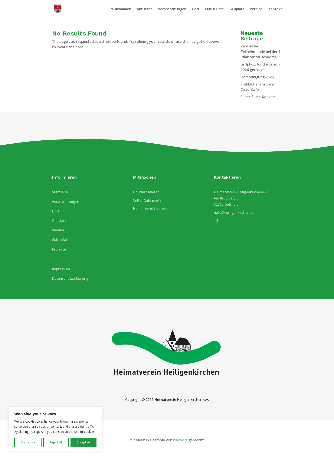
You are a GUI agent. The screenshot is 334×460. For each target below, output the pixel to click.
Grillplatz (236, 9)
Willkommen (121, 9)
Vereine (256, 9)
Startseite (60, 192)
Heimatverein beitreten (152, 208)
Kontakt (275, 9)
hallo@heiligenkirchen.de (234, 212)
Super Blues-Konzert (258, 96)
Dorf (195, 9)
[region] (55, 429)
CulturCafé (60, 239)
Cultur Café (214, 9)
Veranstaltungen (172, 9)
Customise (27, 442)
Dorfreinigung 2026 (257, 76)
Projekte (59, 249)
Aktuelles (145, 9)
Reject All (55, 442)
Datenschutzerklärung (70, 278)
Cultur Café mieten (148, 200)
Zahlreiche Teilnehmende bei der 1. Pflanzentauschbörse (260, 51)
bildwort (180, 439)
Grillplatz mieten (146, 192)
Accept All (83, 442)
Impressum (61, 269)
